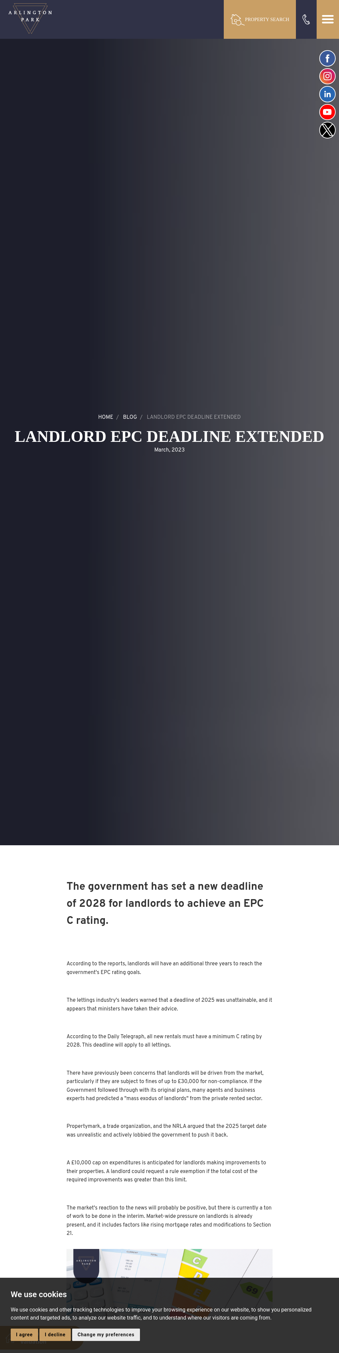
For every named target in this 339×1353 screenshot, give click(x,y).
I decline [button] (55, 1334)
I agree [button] (24, 1334)
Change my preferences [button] (105, 1334)
